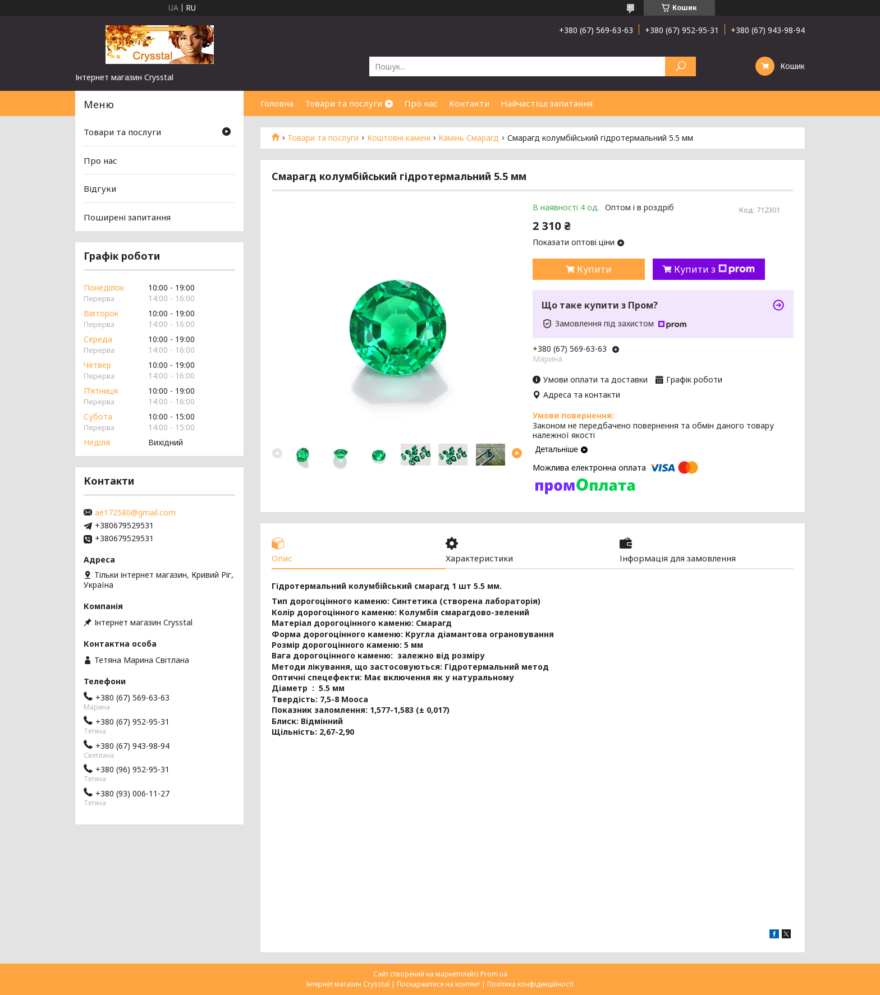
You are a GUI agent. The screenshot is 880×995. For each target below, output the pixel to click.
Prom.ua (493, 974)
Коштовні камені (398, 138)
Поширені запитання (127, 217)
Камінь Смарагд (468, 138)
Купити (594, 269)
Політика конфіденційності (530, 984)
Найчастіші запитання (547, 103)
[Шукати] (680, 66)
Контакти (469, 103)
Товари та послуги (343, 103)
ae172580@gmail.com (135, 513)
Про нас (421, 103)
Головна (277, 103)
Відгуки (100, 188)
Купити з (714, 269)
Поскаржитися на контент (438, 984)
